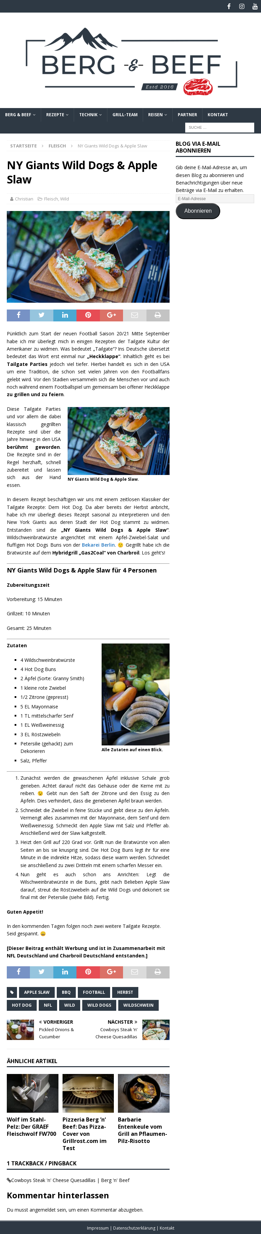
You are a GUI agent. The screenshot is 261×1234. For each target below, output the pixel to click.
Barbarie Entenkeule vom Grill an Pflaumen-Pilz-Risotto (142, 1129)
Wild (64, 198)
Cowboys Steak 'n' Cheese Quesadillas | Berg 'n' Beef (70, 1179)
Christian (24, 198)
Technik (88, 114)
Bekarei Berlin (98, 544)
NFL (48, 1004)
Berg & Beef (18, 114)
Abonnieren (198, 210)
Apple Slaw (37, 991)
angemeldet (43, 1208)
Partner (187, 114)
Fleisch (51, 198)
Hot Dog (22, 1004)
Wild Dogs (99, 1004)
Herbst (125, 991)
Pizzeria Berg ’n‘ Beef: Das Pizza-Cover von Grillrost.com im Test (85, 1133)
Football (94, 991)
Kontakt (218, 114)
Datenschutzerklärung (134, 1227)
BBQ (66, 991)
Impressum (98, 1227)
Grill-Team (125, 114)
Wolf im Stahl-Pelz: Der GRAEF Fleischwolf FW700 (31, 1126)
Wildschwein (138, 1004)
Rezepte (55, 114)
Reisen (155, 114)
